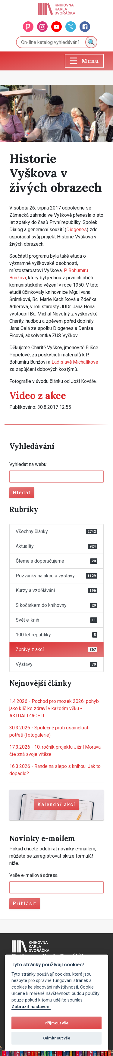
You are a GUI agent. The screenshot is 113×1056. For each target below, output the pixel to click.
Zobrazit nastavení (31, 1006)
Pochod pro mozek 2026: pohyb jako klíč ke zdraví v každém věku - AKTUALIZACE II (54, 708)
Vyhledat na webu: (28, 464)
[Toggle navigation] (84, 61)
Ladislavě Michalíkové (75, 362)
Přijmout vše (56, 1023)
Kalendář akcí (56, 804)
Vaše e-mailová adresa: (33, 875)
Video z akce (37, 395)
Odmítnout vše (56, 1038)
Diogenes (76, 229)
